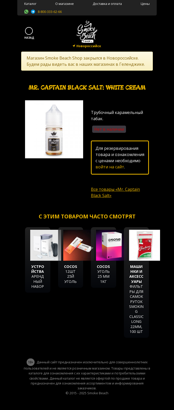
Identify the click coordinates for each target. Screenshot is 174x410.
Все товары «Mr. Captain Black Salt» (115, 192)
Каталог (30, 3)
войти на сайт (110, 167)
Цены (145, 3)
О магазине (64, 3)
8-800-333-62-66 (50, 11)
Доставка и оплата (107, 3)
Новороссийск (88, 46)
